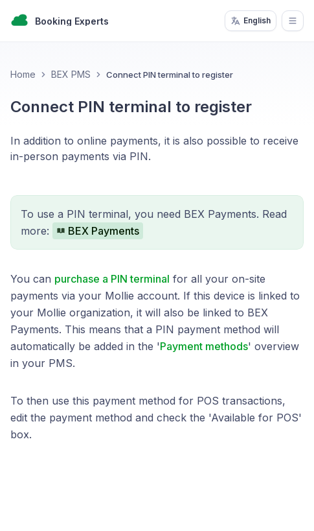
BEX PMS (71, 74)
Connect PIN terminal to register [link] (169, 74)
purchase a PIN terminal (112, 278)
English (250, 21)
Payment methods (204, 346)
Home (23, 74)
